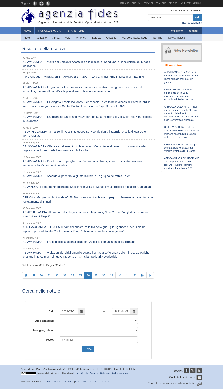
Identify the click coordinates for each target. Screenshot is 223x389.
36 (88, 275)
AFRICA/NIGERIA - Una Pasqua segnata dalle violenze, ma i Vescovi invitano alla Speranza (181, 147)
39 (111, 275)
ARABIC (197, 3)
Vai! (197, 17)
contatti (193, 30)
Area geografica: (43, 330)
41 (127, 275)
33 (64, 275)
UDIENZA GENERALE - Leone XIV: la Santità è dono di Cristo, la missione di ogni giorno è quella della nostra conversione (181, 132)
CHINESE (186, 3)
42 (135, 275)
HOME (27, 30)
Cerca (88, 349)
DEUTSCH (174, 3)
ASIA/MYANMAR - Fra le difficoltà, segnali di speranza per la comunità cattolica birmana (79, 241)
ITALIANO (125, 3)
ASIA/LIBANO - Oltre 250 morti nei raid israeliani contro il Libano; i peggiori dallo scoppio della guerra (181, 77)
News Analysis (176, 37)
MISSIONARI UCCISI (50, 30)
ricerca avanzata (192, 22)
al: (104, 311)
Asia (67, 37)
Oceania (111, 37)
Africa (55, 37)
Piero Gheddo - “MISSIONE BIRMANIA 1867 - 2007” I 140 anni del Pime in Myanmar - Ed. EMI (83, 76)
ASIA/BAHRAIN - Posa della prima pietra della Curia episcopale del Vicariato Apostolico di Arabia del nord (179, 94)
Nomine (157, 37)
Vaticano (41, 37)
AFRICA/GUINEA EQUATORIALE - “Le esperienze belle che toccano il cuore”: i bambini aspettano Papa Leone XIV (181, 163)
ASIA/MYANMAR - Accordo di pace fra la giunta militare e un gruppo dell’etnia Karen (77, 176)
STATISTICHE (76, 30)
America (81, 37)
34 (72, 275)
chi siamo (177, 30)
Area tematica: (44, 320)
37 (96, 275)
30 (41, 275)
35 (80, 275)
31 (49, 275)
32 (57, 275)
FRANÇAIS (161, 3)
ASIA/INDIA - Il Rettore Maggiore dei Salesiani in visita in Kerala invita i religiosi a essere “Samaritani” (87, 186)
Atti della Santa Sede (134, 37)
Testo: (50, 339)
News (27, 37)
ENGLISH (136, 3)
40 (119, 275)
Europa (96, 37)
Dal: (51, 311)
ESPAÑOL (148, 3)
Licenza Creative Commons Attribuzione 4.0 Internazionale (100, 373)
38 (103, 275)
